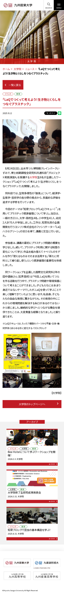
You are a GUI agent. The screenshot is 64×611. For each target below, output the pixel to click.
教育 (18, 94)
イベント (8, 94)
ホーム (6, 69)
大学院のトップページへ (38, 404)
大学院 (17, 69)
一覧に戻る (13, 85)
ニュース (29, 69)
